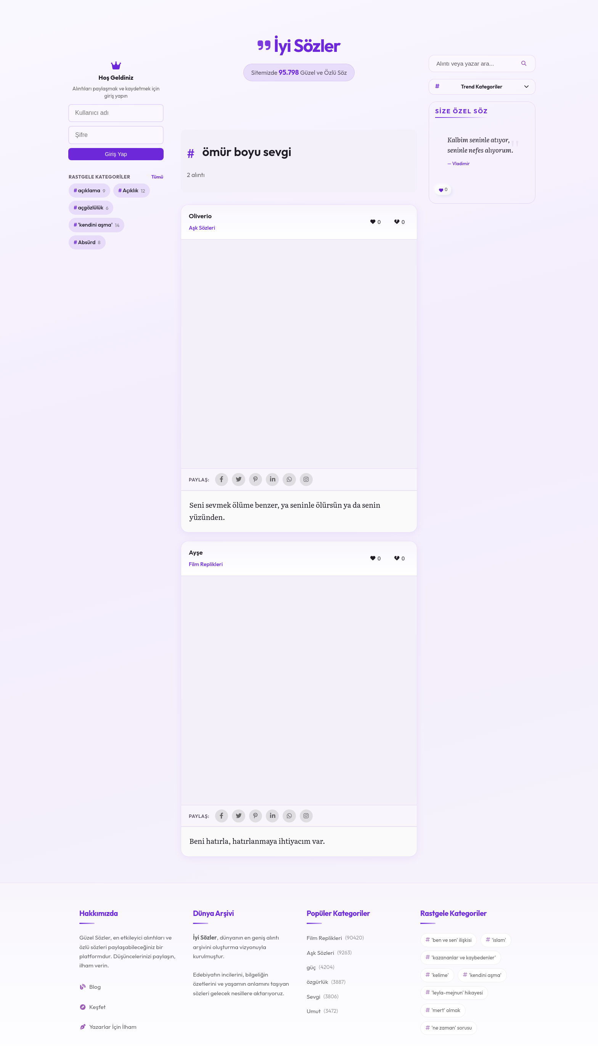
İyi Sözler (298, 45)
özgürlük (326, 983)
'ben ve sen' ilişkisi (449, 941)
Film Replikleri (206, 565)
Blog (90, 988)
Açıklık (133, 191)
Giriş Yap (116, 154)
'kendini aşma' (98, 225)
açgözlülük (93, 208)
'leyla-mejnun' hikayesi (454, 993)
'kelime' (437, 976)
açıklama (91, 191)
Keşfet (92, 1008)
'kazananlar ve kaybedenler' (461, 958)
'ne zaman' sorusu (449, 1028)
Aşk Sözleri (202, 227)
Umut (322, 1013)
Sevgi (323, 998)
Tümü (157, 177)
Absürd (89, 242)
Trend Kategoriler (482, 86)
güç (320, 969)
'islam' (496, 941)
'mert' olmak (443, 1011)
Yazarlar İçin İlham (108, 1028)
